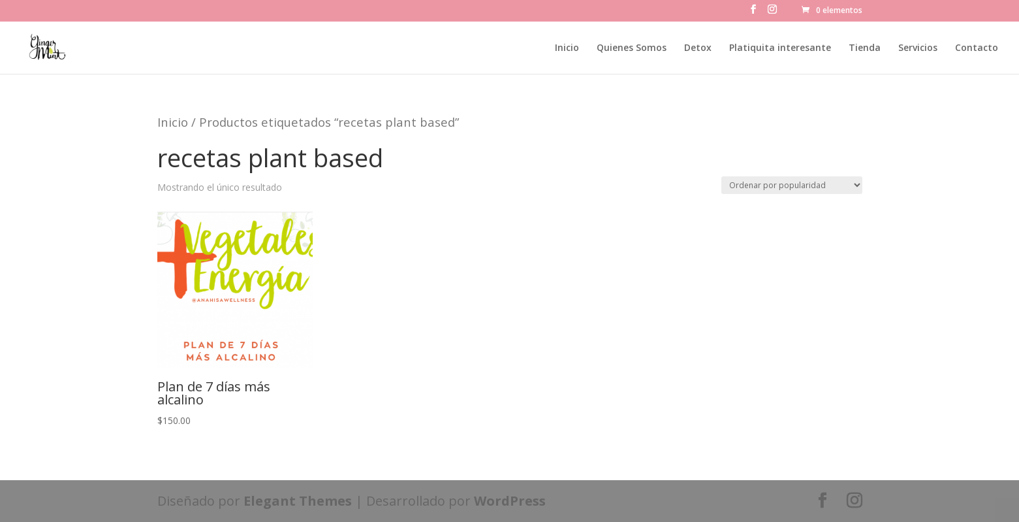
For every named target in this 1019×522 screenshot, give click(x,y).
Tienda (865, 48)
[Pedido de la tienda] (791, 185)
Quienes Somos (631, 48)
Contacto (976, 48)
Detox (698, 48)
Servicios (917, 48)
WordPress (510, 501)
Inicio (567, 48)
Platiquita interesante (780, 48)
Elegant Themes (297, 501)
